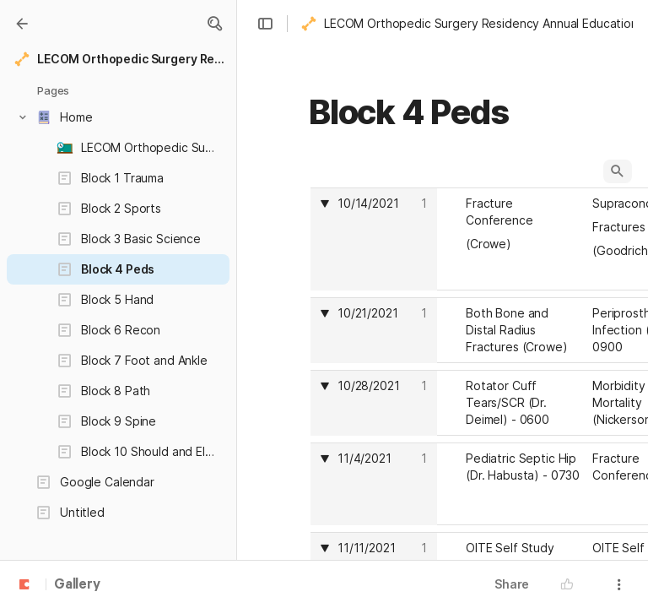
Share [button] (511, 584)
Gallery (77, 585)
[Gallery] (22, 23)
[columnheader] (373, 238)
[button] (214, 23)
